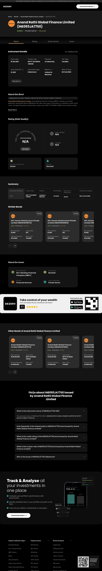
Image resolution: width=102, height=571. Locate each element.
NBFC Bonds (12, 552)
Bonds (16, 16)
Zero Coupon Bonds (14, 548)
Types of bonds (58, 555)
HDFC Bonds (35, 559)
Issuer (71, 41)
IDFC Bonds (34, 555)
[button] (17, 540)
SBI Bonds (34, 552)
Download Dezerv (87, 6)
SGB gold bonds (58, 548)
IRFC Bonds (34, 563)
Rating (34, 41)
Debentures (57, 544)
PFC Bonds (34, 566)
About (16, 41)
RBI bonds (56, 563)
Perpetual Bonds (13, 544)
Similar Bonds (53, 41)
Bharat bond (57, 566)
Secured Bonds (13, 559)
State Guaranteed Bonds (16, 566)
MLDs (10, 555)
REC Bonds (34, 548)
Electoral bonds (58, 552)
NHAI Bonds (35, 544)
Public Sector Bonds (14, 563)
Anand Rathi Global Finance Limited (32, 16)
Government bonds (59, 559)
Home (10, 16)
